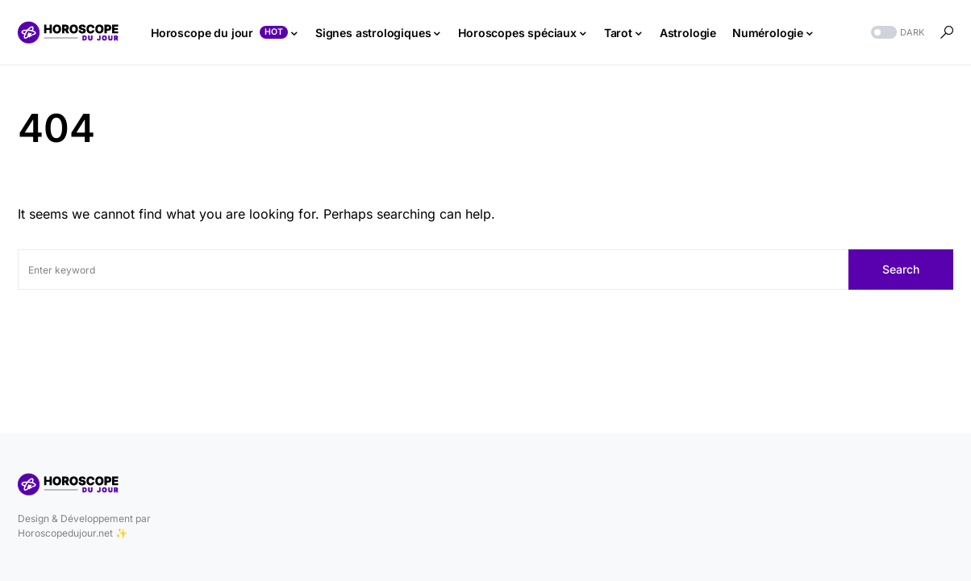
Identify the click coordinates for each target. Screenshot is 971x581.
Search (900, 269)
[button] (896, 33)
